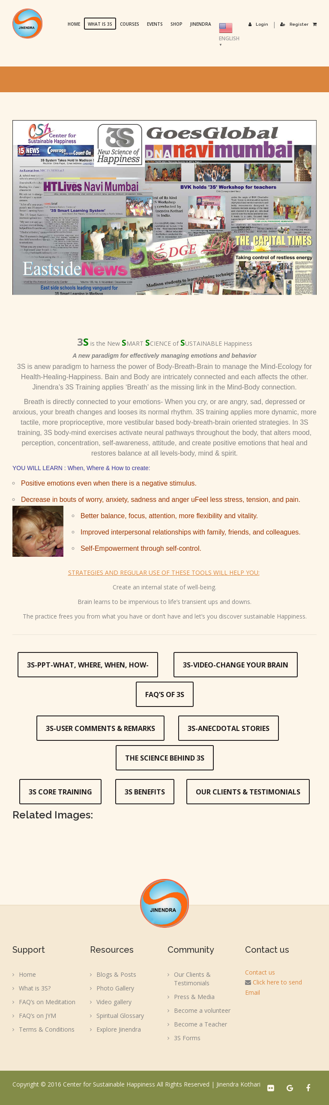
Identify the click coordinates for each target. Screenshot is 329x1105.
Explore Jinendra (118, 1029)
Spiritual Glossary (120, 1015)
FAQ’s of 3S (164, 694)
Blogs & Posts (116, 974)
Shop (177, 24)
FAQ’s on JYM (37, 1015)
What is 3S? (35, 988)
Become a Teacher (200, 1024)
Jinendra (201, 24)
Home (74, 24)
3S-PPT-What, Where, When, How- (88, 665)
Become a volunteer (202, 1010)
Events (155, 24)
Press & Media (194, 997)
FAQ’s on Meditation (47, 1002)
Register (294, 24)
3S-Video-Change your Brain (235, 665)
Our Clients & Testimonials (248, 792)
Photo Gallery (115, 988)
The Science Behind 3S (164, 758)
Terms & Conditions (47, 1029)
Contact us (260, 972)
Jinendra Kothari (238, 1084)
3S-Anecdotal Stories (228, 728)
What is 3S (100, 24)
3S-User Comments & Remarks (100, 728)
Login (259, 24)
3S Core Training (60, 792)
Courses (130, 24)
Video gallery (114, 1002)
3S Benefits (145, 792)
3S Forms (187, 1038)
